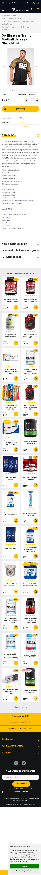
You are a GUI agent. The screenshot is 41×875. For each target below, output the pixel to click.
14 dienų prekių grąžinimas (20, 722)
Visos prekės (19, 707)
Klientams (6, 753)
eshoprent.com (28, 804)
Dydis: (5, 94)
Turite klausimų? (24, 127)
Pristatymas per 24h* (20, 716)
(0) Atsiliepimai (20, 257)
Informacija (7, 739)
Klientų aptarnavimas (12, 746)
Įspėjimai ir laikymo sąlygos (20, 250)
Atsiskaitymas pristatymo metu (20, 729)
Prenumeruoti (21, 784)
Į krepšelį (14, 109)
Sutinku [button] (24, 866)
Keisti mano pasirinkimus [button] (24, 871)
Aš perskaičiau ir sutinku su (21, 790)
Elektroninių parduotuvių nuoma (14, 804)
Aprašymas (20, 135)
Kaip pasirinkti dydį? (20, 244)
